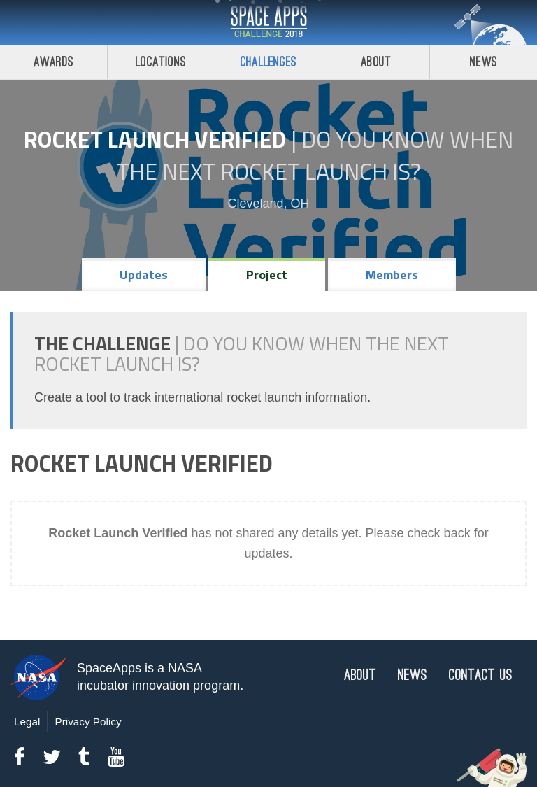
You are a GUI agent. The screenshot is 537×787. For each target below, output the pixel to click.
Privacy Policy (88, 722)
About (376, 62)
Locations (161, 62)
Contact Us (481, 675)
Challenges (268, 62)
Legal (27, 722)
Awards (53, 62)
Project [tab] (266, 274)
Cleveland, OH (268, 204)
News (483, 62)
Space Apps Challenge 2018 (268, 22)
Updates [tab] (144, 274)
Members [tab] (392, 274)
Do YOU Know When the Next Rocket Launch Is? (315, 155)
